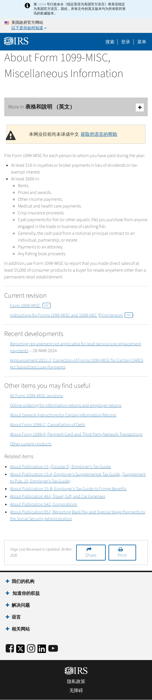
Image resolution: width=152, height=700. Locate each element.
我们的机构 (23, 581)
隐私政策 (76, 681)
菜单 (141, 42)
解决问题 (21, 605)
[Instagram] (31, 649)
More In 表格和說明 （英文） (76, 107)
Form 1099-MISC (30, 306)
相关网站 (21, 629)
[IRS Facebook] (10, 649)
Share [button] (90, 555)
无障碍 (76, 690)
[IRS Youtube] (53, 649)
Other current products (30, 444)
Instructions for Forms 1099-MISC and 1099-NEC (53, 315)
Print (122, 555)
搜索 (109, 42)
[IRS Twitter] (20, 650)
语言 (16, 617)
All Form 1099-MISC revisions (36, 396)
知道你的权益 (26, 593)
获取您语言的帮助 (99, 134)
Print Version (116, 315)
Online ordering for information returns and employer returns (65, 405)
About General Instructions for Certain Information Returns (63, 415)
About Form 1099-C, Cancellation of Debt (47, 425)
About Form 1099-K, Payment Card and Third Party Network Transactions (76, 434)
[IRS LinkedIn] (42, 650)
